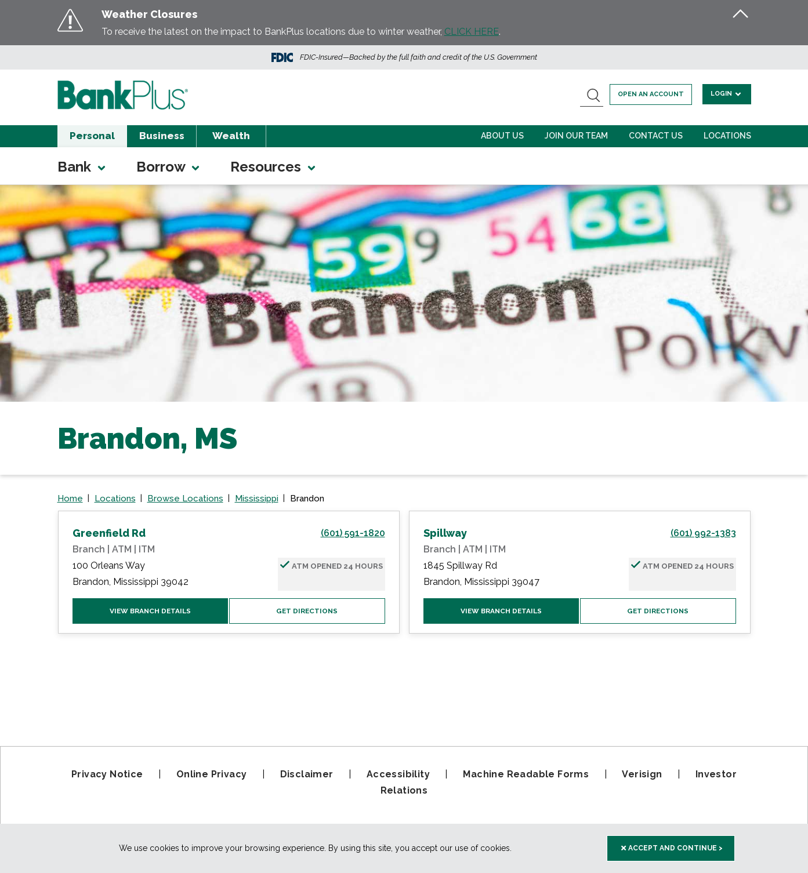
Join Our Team (576, 135)
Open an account (651, 94)
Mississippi (256, 498)
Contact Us (656, 135)
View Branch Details (150, 611)
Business (161, 135)
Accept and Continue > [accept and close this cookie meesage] (672, 848)
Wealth (231, 135)
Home (70, 498)
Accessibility (398, 774)
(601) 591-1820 (353, 533)
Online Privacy (211, 774)
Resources (273, 166)
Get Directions (307, 611)
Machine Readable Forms (526, 774)
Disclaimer (307, 774)
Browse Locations (185, 498)
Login (727, 93)
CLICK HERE (471, 31)
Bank (82, 166)
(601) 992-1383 (703, 533)
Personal (92, 135)
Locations (727, 135)
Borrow (168, 166)
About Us (502, 135)
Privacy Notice (107, 774)
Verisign (642, 774)
